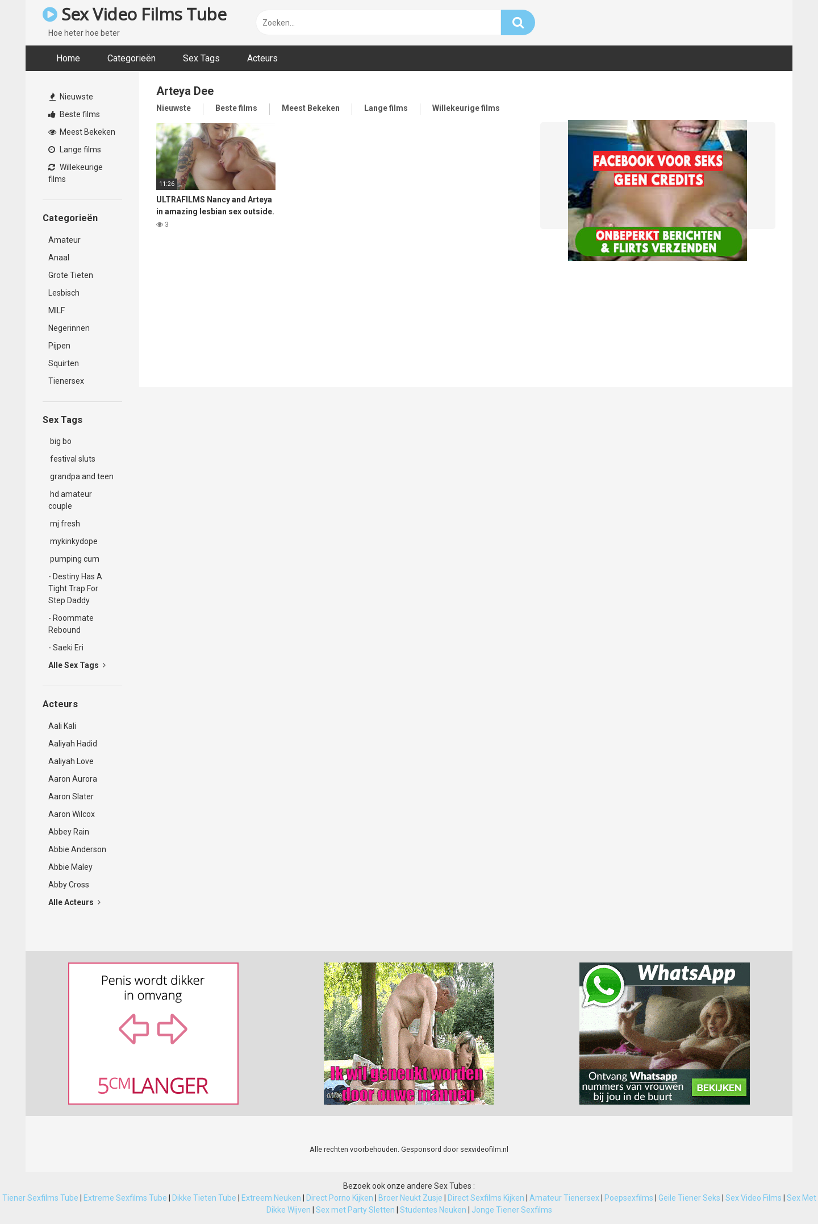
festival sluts (71, 458)
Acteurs (262, 58)
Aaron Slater (71, 796)
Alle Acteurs (74, 902)
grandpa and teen (81, 476)
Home (68, 58)
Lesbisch (64, 292)
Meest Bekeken (81, 131)
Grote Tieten (70, 275)
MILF (56, 310)
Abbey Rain (68, 831)
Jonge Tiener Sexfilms (511, 1209)
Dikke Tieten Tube (204, 1197)
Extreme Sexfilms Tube (125, 1197)
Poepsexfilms (628, 1197)
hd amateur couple (70, 500)
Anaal (58, 257)
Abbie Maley (70, 867)
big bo (60, 441)
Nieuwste (71, 96)
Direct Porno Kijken (339, 1197)
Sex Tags (201, 58)
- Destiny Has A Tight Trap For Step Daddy (75, 588)
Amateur (64, 239)
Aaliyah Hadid (72, 743)
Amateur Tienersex (564, 1197)
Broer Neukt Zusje (410, 1197)
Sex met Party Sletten (355, 1209)
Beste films (74, 114)
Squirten (63, 363)
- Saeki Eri (66, 647)
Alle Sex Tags (77, 665)
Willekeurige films (75, 173)
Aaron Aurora (72, 778)
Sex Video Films (753, 1197)
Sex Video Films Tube (134, 14)
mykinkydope (73, 541)
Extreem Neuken (271, 1197)
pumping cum (73, 558)
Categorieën (131, 58)
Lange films (74, 149)
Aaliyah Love (71, 761)
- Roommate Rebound (71, 623)
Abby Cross (68, 884)
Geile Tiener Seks (689, 1197)
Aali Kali (62, 726)
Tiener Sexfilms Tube (40, 1197)
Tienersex (66, 380)
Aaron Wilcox (71, 814)
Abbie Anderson (77, 849)
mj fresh (64, 523)
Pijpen (59, 345)
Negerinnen (69, 328)
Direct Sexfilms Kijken (486, 1197)
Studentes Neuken (433, 1209)
